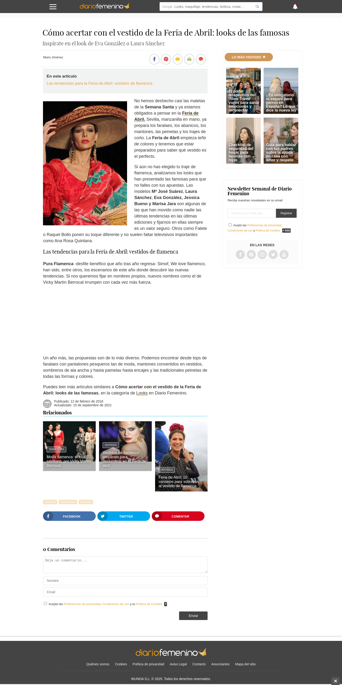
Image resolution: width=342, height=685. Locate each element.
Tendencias (56, 449)
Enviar (193, 616)
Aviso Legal (178, 664)
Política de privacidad (148, 664)
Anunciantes (220, 664)
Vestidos (111, 445)
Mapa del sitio (245, 664)
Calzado (50, 502)
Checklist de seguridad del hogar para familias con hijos (240, 152)
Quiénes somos (97, 664)
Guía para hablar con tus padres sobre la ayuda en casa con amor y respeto (281, 152)
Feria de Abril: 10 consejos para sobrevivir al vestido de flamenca (179, 481)
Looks (142, 393)
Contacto (199, 664)
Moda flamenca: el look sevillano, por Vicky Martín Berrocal (69, 461)
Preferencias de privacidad (82, 604)
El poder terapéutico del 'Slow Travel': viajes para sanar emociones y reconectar (243, 100)
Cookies (121, 664)
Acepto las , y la (105, 604)
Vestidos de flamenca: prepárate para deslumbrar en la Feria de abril (124, 459)
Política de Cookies (149, 604)
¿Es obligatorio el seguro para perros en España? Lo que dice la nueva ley (281, 102)
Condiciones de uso (116, 604)
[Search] (257, 6)
